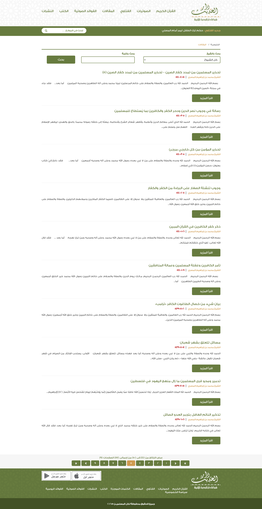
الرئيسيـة (215, 44)
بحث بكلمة (128, 53)
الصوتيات (143, 11)
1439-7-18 (179, 386)
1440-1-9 (180, 270)
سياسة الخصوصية (176, 492)
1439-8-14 (179, 347)
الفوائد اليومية (54, 488)
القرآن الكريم (165, 11)
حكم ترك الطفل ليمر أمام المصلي (191, 30)
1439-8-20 (179, 308)
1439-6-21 (179, 419)
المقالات (108, 11)
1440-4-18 (180, 77)
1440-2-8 (180, 193)
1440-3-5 (180, 154)
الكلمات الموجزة (120, 488)
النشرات (47, 11)
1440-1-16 (180, 231)
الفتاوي (125, 11)
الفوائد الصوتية (85, 11)
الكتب (63, 11)
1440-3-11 (180, 115)
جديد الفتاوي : (212, 30)
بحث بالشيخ (213, 53)
